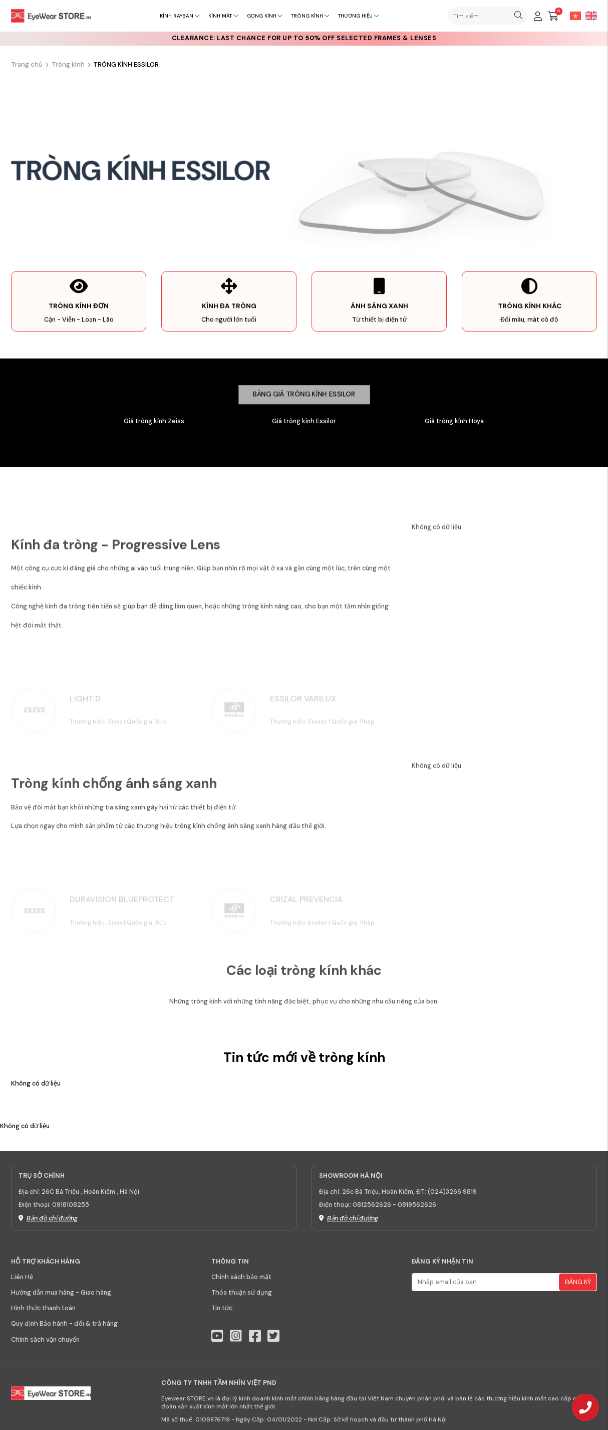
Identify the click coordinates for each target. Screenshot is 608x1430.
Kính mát (223, 16)
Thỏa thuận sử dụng (241, 1293)
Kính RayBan (179, 16)
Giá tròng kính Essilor (304, 421)
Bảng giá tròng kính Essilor (304, 394)
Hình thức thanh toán (43, 1308)
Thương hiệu (358, 16)
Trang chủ (27, 64)
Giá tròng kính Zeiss (154, 421)
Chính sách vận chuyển (45, 1340)
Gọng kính (264, 16)
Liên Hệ (22, 1277)
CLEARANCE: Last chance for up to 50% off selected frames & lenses (304, 38)
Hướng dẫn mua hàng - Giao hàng (61, 1293)
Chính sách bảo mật (241, 1277)
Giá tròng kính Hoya (454, 421)
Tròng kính (310, 16)
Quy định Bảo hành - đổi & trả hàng (64, 1324)
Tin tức (221, 1308)
